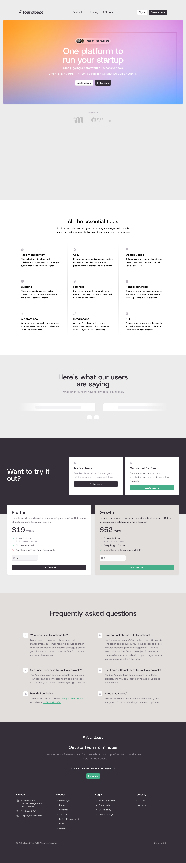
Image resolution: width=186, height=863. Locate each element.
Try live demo (103, 83)
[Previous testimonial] (89, 417)
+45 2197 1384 (52, 702)
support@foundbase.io (74, 698)
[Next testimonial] (96, 417)
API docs (108, 12)
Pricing (94, 12)
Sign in (142, 12)
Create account (158, 12)
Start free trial (49, 567)
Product (79, 12)
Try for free (93, 776)
